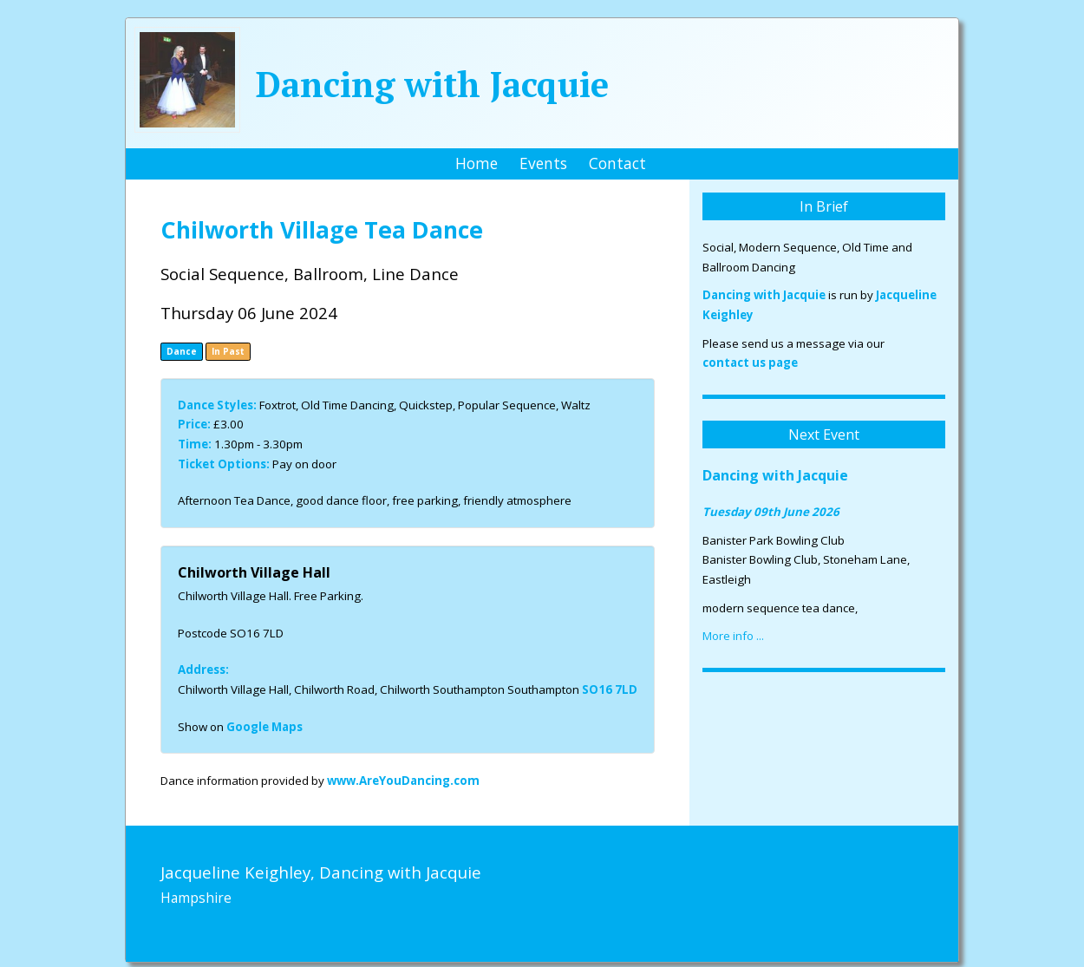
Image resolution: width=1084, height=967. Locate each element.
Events (543, 163)
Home (476, 163)
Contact (617, 163)
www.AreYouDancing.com (403, 780)
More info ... (733, 636)
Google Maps (264, 727)
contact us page (750, 362)
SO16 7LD (609, 689)
